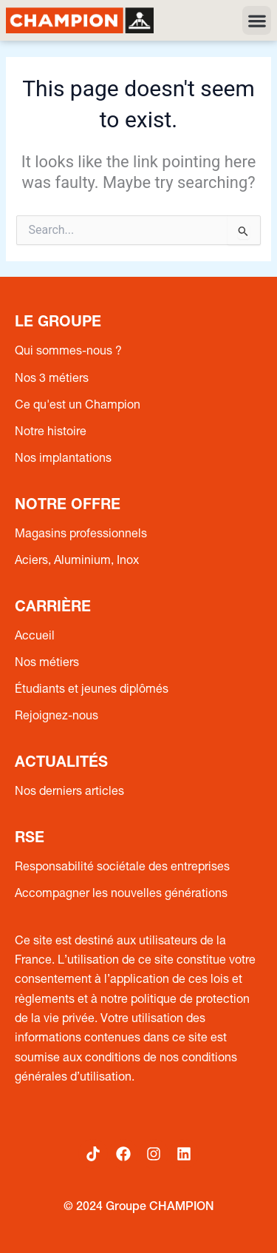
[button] (256, 20)
